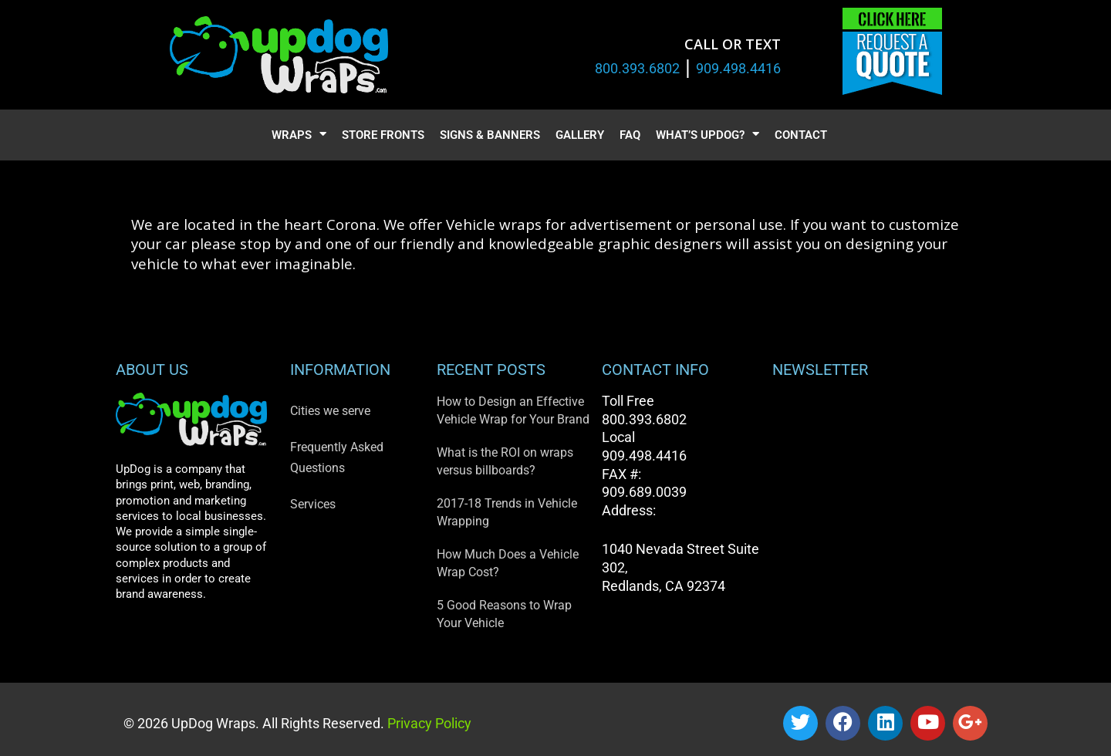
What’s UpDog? (707, 135)
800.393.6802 (637, 68)
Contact (801, 135)
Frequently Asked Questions (336, 457)
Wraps (299, 135)
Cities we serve (330, 410)
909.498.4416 (738, 68)
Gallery (580, 135)
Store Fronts (383, 135)
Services (313, 504)
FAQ (630, 135)
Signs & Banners (490, 135)
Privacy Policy (427, 723)
